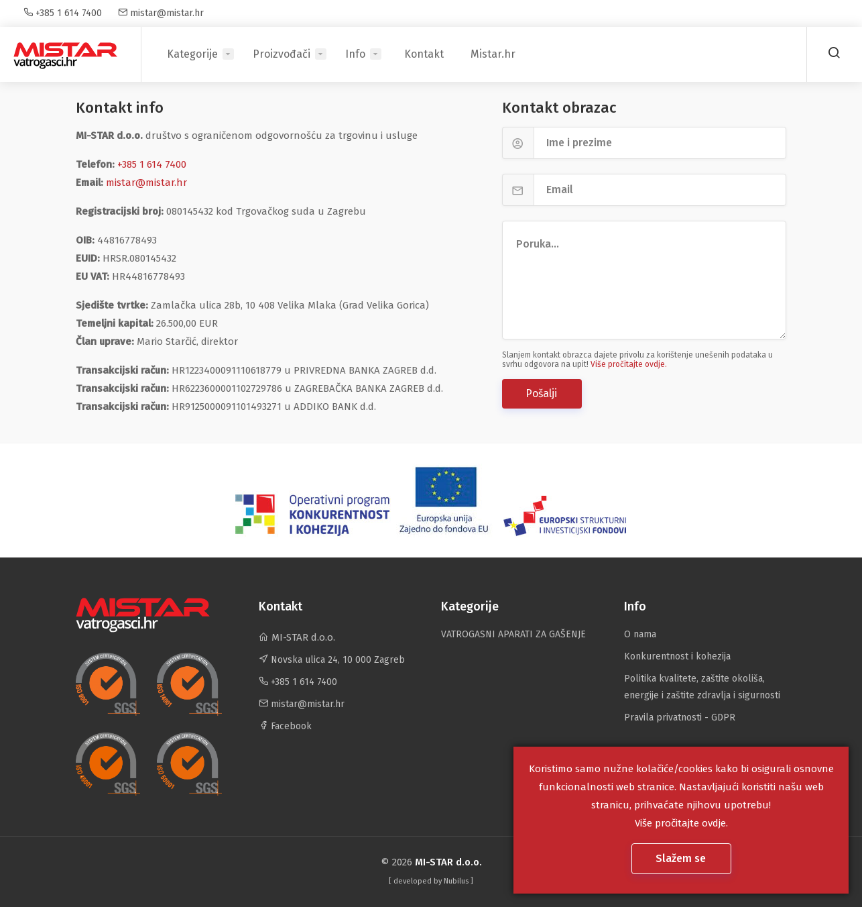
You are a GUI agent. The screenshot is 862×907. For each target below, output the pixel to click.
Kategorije (192, 54)
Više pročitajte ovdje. (629, 364)
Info (355, 54)
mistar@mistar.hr (161, 13)
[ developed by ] (431, 881)
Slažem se (682, 858)
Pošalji (543, 393)
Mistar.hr (493, 54)
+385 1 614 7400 (62, 13)
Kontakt (424, 54)
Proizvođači (281, 54)
